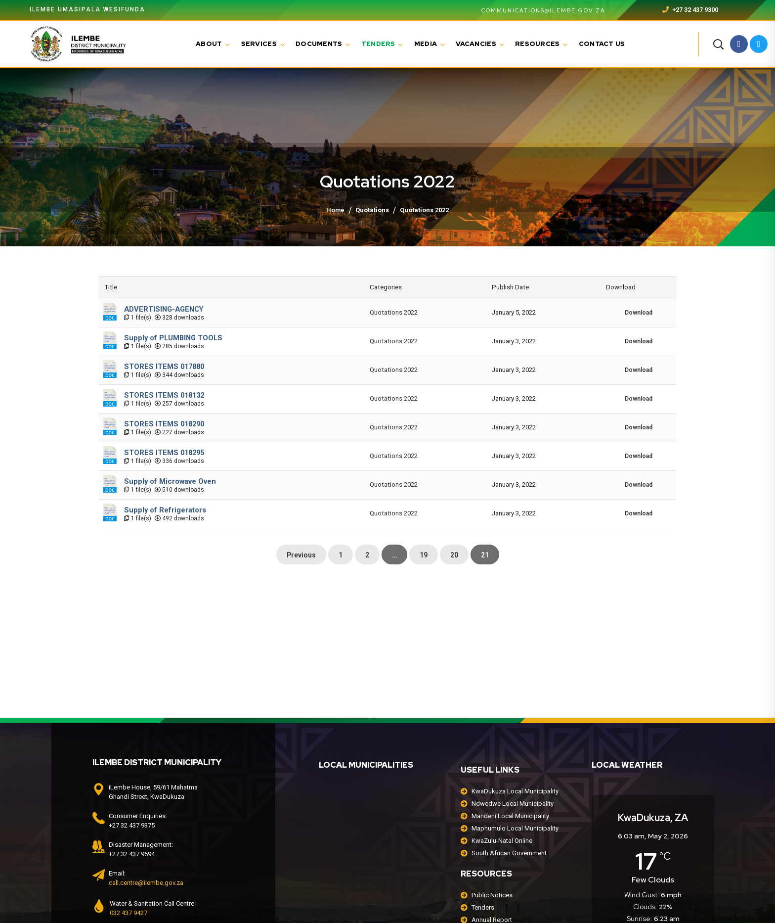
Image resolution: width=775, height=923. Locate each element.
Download (638, 312)
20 (454, 555)
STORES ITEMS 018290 (164, 423)
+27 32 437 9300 (690, 9)
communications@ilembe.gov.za (537, 10)
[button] (718, 44)
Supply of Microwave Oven (170, 481)
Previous (301, 555)
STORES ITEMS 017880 (164, 366)
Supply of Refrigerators (165, 510)
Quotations (372, 210)
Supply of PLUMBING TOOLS (173, 337)
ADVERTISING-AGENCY (164, 309)
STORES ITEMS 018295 (164, 452)
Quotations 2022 (394, 312)
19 (424, 555)
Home (335, 210)
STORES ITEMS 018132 (164, 395)
